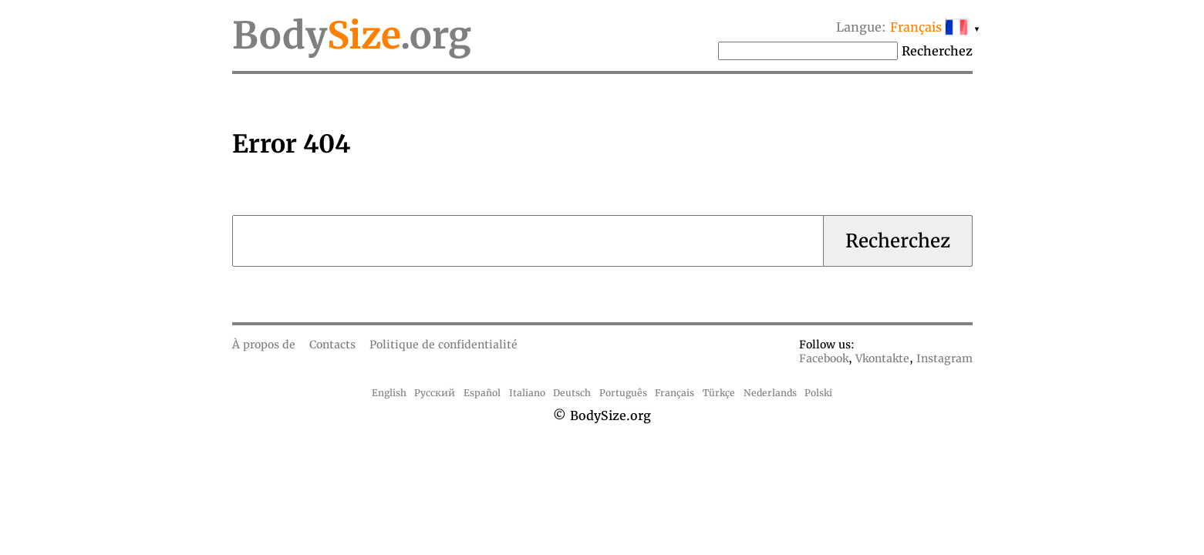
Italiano (527, 393)
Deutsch (572, 393)
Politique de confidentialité (443, 345)
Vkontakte (882, 358)
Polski (818, 393)
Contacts (332, 345)
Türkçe (719, 393)
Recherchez (937, 51)
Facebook (823, 358)
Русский (434, 393)
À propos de (263, 345)
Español (482, 393)
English (389, 393)
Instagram (944, 358)
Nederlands (770, 393)
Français (674, 393)
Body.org (351, 35)
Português (623, 393)
